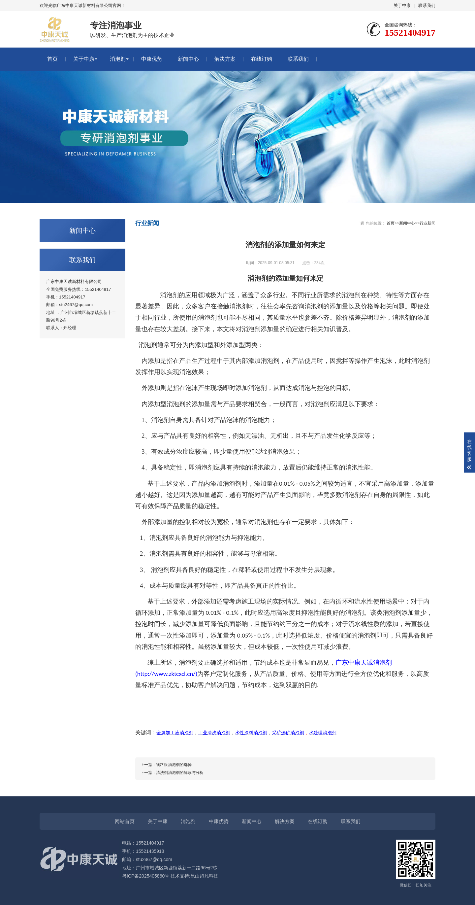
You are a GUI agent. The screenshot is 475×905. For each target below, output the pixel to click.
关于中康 (402, 5)
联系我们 (426, 5)
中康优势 (151, 59)
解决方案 (225, 59)
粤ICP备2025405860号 (145, 876)
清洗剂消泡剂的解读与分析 (180, 772)
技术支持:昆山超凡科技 (194, 876)
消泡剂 (118, 59)
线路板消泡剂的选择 (174, 764)
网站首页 (125, 821)
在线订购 (261, 59)
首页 (52, 59)
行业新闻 (427, 223)
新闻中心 (188, 59)
